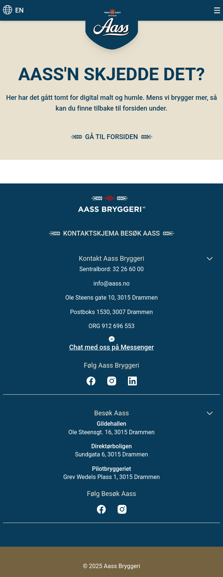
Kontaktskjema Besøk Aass (111, 233)
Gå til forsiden (111, 137)
